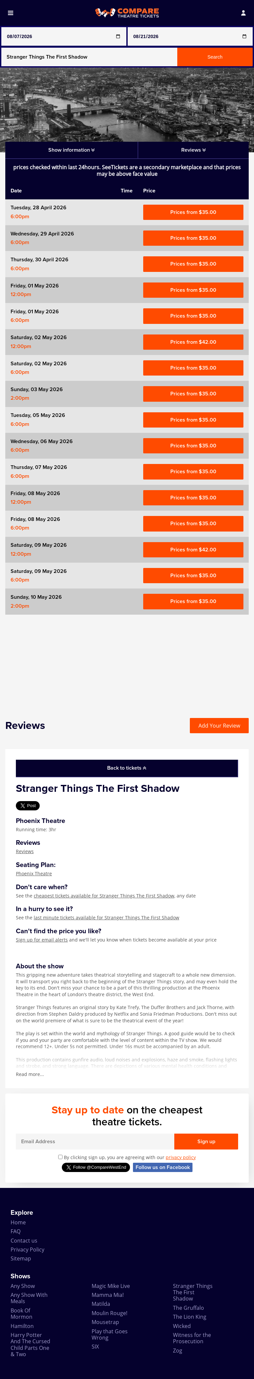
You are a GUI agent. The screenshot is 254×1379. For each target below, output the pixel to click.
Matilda (101, 1303)
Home (18, 1222)
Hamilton (22, 1326)
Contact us (24, 1240)
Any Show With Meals (29, 1298)
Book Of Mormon (21, 1313)
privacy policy (181, 1157)
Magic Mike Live (111, 1286)
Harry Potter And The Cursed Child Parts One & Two (30, 1344)
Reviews (25, 851)
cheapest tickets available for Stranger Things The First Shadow (104, 896)
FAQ (16, 1231)
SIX (95, 1346)
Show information (71, 150)
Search (215, 57)
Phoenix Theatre (34, 873)
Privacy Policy (27, 1249)
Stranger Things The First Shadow (193, 1292)
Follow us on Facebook (163, 1167)
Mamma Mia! (108, 1295)
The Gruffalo (188, 1307)
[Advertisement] (127, 661)
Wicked (182, 1326)
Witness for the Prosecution (192, 1338)
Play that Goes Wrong (110, 1334)
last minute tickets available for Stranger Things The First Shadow (106, 917)
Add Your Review (219, 725)
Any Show (23, 1286)
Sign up (206, 1141)
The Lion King (189, 1316)
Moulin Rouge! (109, 1313)
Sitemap (21, 1258)
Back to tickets (126, 768)
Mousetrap (105, 1322)
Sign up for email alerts (42, 940)
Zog (177, 1350)
